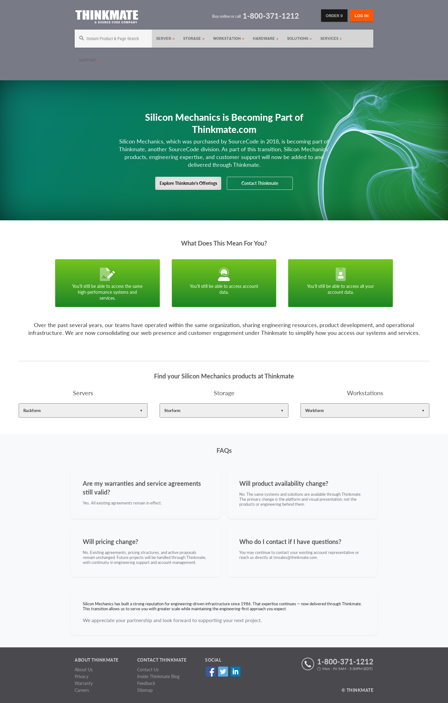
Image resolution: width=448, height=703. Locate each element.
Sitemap (145, 690)
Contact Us (148, 669)
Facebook (210, 671)
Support (89, 60)
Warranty (84, 683)
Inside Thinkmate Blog (158, 676)
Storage (194, 38)
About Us (84, 669)
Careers (82, 690)
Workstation (229, 38)
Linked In (235, 671)
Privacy (81, 676)
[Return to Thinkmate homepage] (106, 17)
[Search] (113, 39)
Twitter (222, 671)
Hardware (265, 38)
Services (331, 38)
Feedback (146, 683)
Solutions (299, 38)
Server (165, 38)
